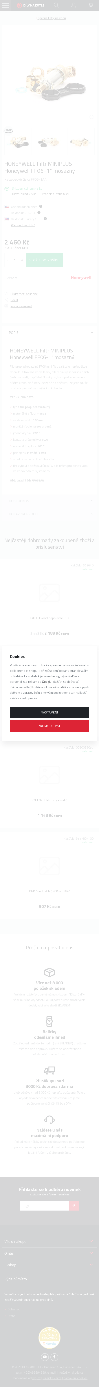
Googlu (46, 681)
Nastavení (49, 712)
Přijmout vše (49, 725)
